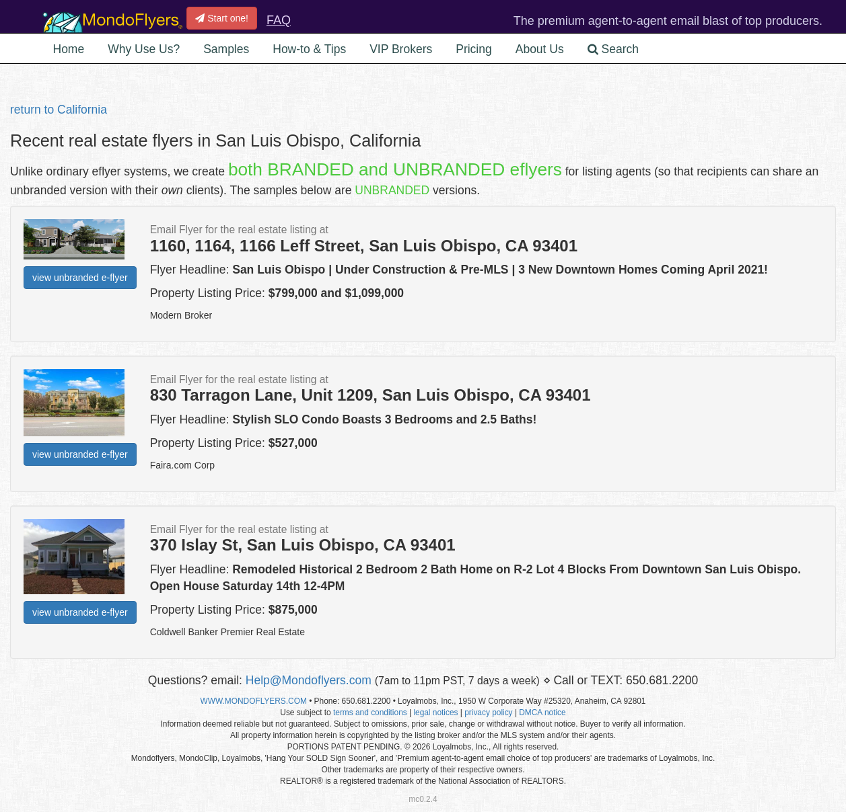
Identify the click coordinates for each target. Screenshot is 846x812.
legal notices (435, 712)
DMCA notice (542, 712)
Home (69, 49)
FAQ (279, 20)
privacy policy (488, 712)
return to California (58, 109)
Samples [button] (226, 49)
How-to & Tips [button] (309, 49)
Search (613, 49)
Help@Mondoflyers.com (309, 680)
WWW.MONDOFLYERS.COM (254, 701)
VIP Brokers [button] (400, 49)
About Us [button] (540, 49)
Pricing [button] (474, 49)
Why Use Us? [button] (144, 49)
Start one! (221, 18)
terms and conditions (370, 712)
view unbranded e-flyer (80, 277)
